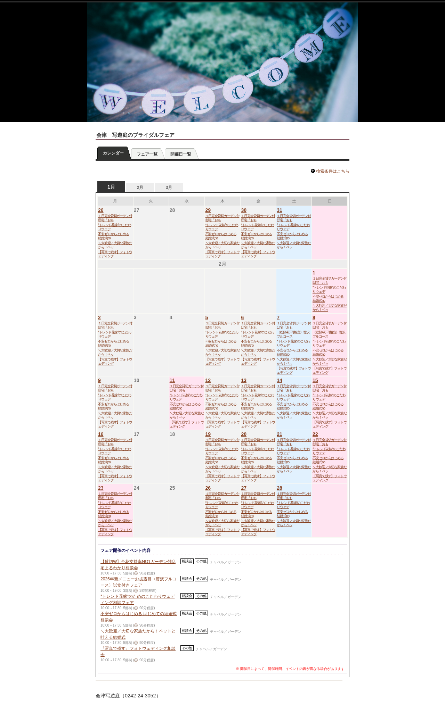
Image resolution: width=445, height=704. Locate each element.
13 (243, 380)
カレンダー (113, 153)
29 (208, 210)
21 (279, 434)
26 (101, 210)
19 (208, 434)
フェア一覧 (147, 154)
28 (279, 488)
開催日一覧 (180, 154)
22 (315, 434)
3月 (169, 187)
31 (279, 210)
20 (243, 434)
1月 (111, 187)
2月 (140, 187)
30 (243, 210)
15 (315, 380)
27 (243, 488)
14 (279, 380)
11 (172, 380)
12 (208, 380)
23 (101, 488)
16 (101, 434)
